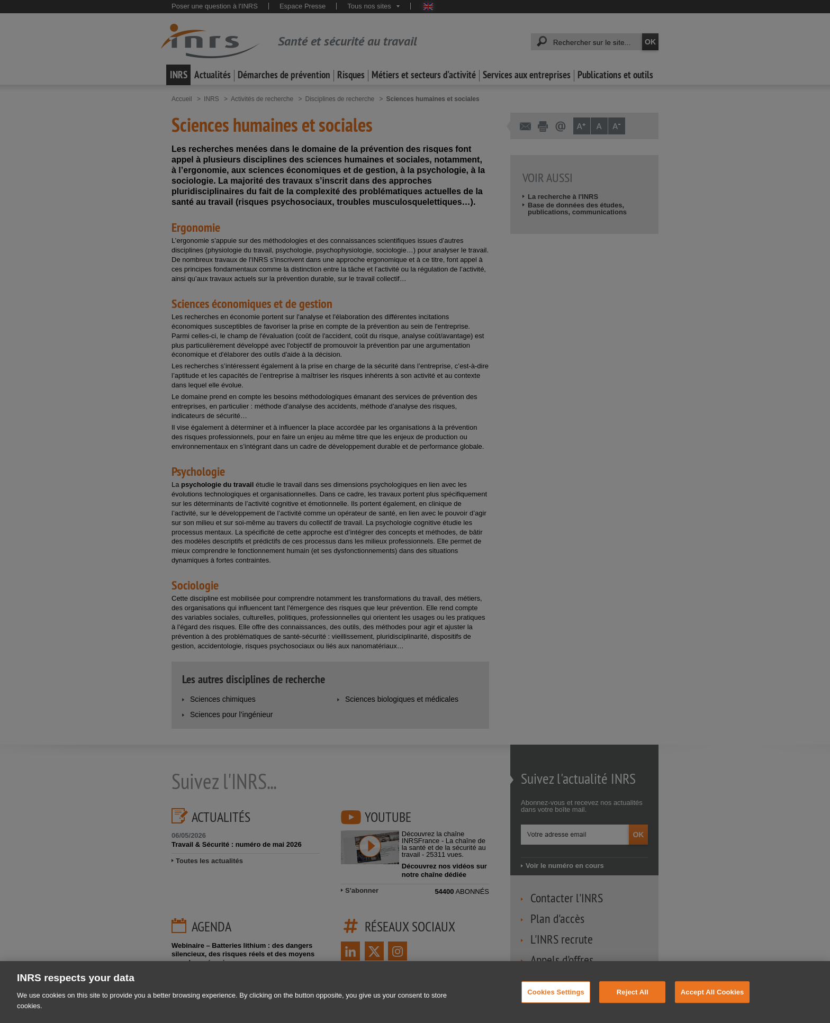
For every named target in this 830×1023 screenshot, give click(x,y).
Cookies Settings (555, 1006)
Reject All (632, 1006)
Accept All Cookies (712, 1006)
